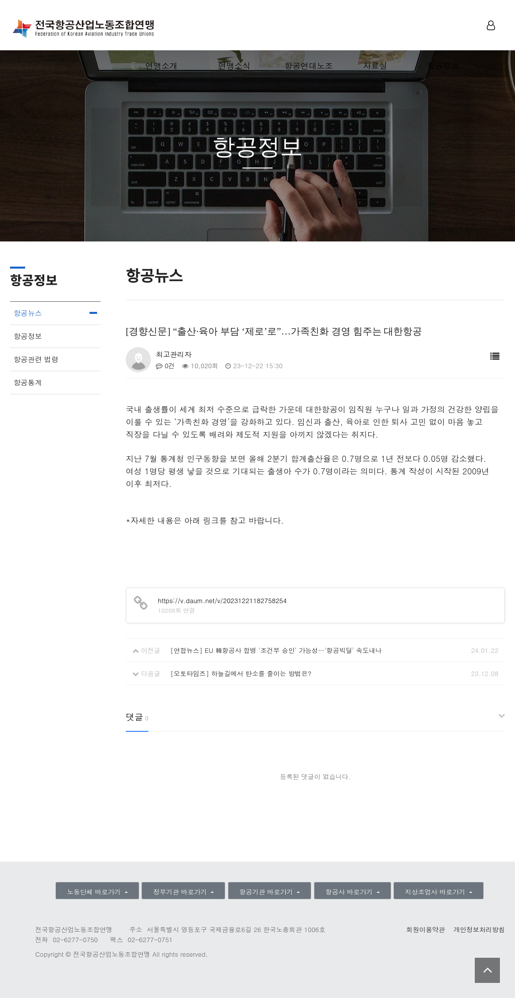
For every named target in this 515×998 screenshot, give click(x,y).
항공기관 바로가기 (267, 891)
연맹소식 (234, 65)
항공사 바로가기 (350, 891)
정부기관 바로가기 (181, 891)
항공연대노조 (309, 65)
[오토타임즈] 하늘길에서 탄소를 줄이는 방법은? (241, 673)
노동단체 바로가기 (95, 891)
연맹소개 (161, 65)
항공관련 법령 (36, 359)
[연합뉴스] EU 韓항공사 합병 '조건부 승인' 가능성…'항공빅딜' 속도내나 (276, 650)
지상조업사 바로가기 (436, 891)
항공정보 (443, 65)
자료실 (375, 65)
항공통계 (28, 382)
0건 (165, 365)
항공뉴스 (28, 313)
